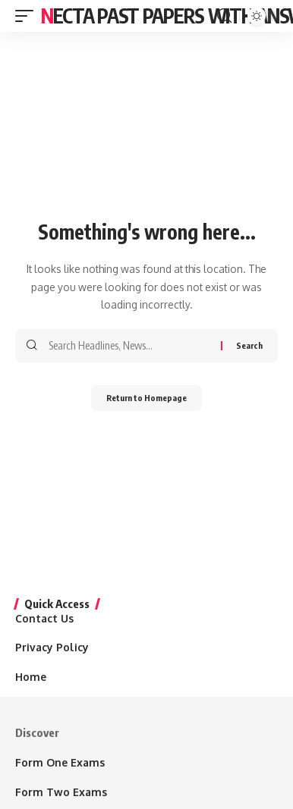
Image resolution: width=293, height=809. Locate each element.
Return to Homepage (146, 398)
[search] (224, 16)
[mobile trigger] (28, 16)
